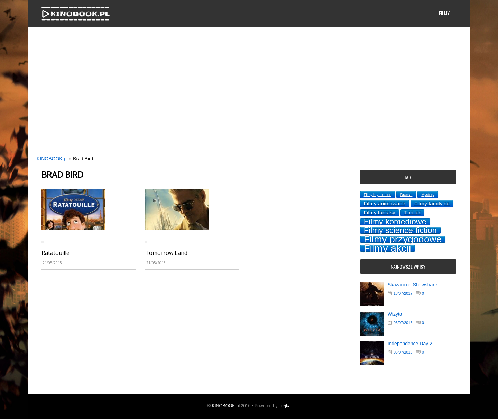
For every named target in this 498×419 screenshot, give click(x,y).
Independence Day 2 (410, 343)
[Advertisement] (235, 99)
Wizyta (395, 314)
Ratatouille (56, 253)
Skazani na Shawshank (413, 284)
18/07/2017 (403, 293)
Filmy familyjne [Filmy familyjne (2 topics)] (432, 203)
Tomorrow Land (166, 253)
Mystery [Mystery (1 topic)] (427, 195)
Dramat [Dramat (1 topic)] (406, 195)
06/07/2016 (403, 323)
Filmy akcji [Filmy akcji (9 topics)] (387, 248)
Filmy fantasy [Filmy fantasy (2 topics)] (379, 212)
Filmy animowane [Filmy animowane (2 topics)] (384, 203)
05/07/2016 (403, 352)
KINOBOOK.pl (52, 158)
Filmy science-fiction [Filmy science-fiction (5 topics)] (400, 230)
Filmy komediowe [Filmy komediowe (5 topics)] (395, 221)
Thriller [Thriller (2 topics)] (412, 212)
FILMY (444, 13)
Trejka (285, 405)
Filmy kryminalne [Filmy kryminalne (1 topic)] (377, 195)
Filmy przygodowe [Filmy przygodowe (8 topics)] (403, 239)
